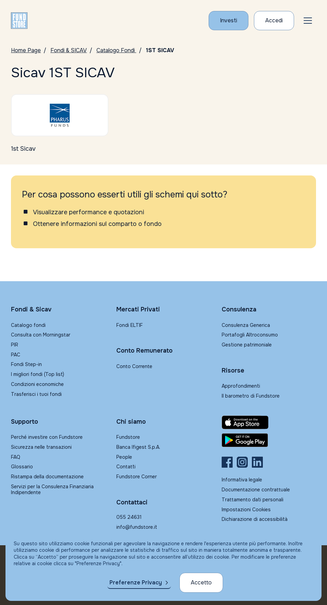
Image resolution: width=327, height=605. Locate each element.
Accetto (201, 582)
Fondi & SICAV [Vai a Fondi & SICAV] (68, 50)
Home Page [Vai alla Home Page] (26, 50)
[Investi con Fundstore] (228, 20)
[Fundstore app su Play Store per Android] (269, 440)
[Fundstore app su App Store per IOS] (269, 422)
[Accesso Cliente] (274, 20)
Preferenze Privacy (135, 582)
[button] (308, 20)
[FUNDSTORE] (19, 20)
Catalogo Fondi (116, 50)
